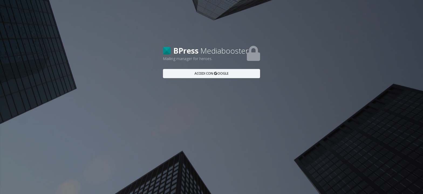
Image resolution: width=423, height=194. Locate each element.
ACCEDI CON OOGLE (211, 73)
